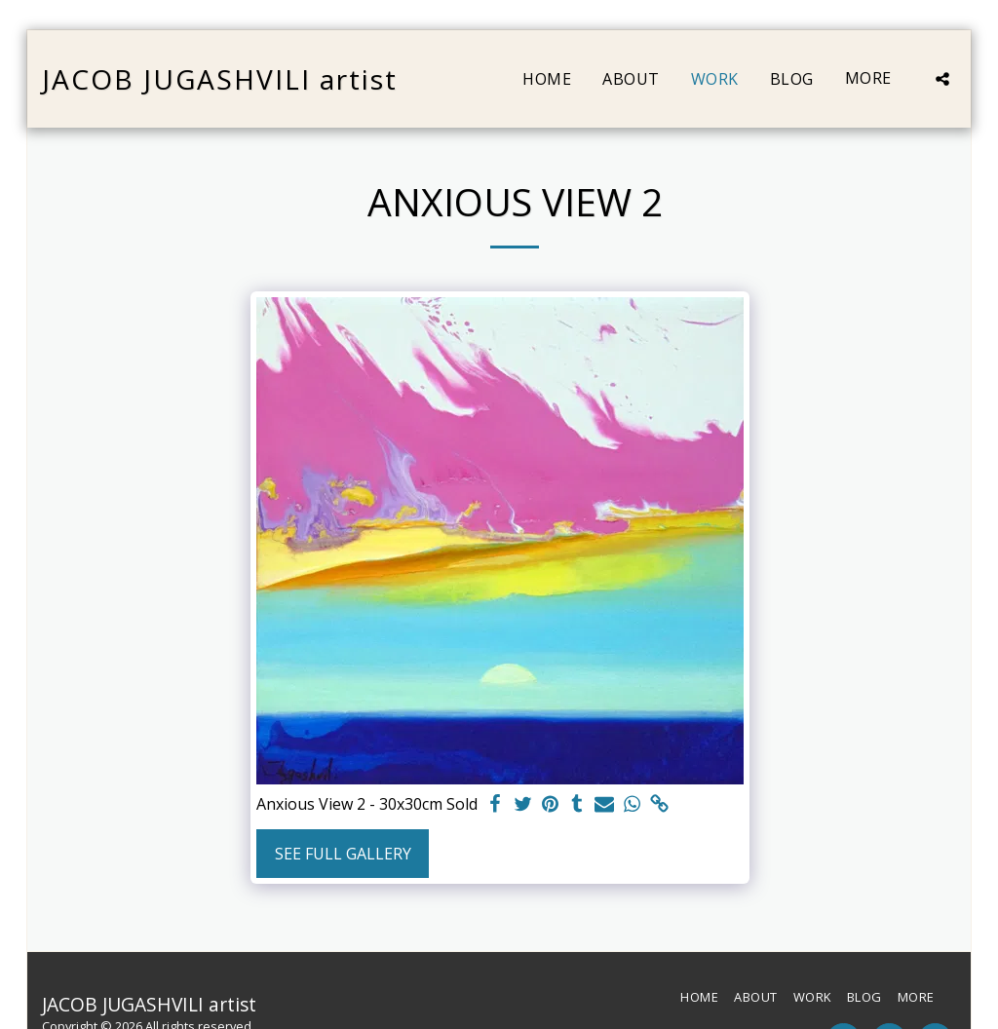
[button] (942, 79)
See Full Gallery (343, 853)
